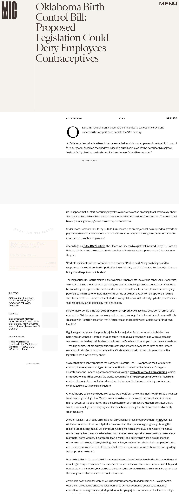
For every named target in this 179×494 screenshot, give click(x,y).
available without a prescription (148, 372)
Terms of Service (48, 269)
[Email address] (33, 257)
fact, (160, 419)
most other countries (81, 376)
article (101, 246)
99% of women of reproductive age (121, 310)
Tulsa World (90, 246)
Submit (51, 265)
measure (115, 143)
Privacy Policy (14, 270)
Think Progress (140, 376)
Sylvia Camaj (75, 118)
